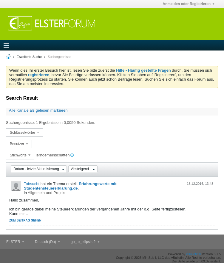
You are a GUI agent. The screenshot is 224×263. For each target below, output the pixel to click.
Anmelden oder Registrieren (188, 4)
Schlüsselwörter (24, 132)
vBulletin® (193, 254)
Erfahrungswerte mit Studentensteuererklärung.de (70, 186)
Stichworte (20, 155)
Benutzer (19, 144)
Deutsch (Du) (47, 242)
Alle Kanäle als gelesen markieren (38, 110)
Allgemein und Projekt (46, 192)
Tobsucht (31, 184)
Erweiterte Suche (29, 57)
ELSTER (15, 242)
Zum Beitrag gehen (25, 220)
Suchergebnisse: (20, 122)
